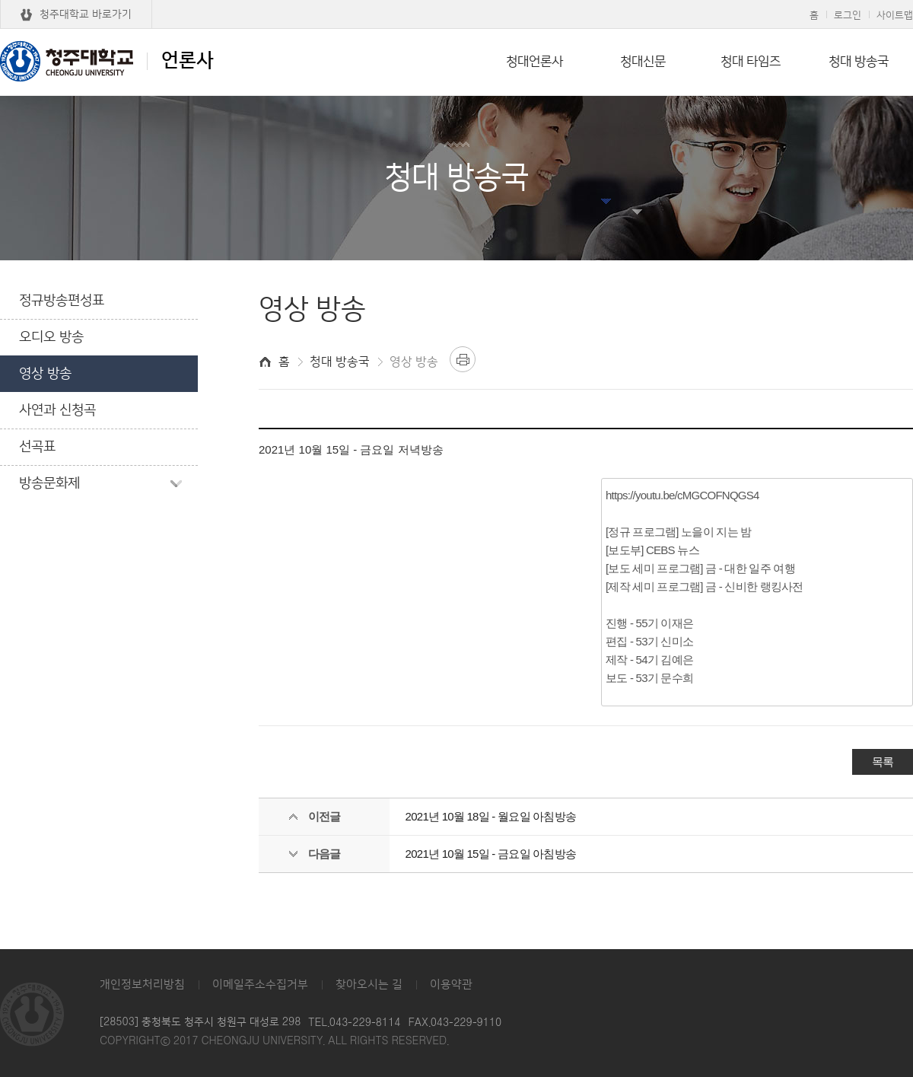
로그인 (847, 15)
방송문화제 (49, 483)
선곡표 (37, 446)
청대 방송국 (859, 62)
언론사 (107, 60)
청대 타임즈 (751, 62)
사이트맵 (894, 15)
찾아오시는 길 (369, 984)
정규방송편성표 (61, 300)
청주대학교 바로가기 (86, 14)
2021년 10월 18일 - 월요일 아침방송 (491, 816)
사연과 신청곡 (57, 410)
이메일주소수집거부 (260, 984)
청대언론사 (534, 62)
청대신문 (643, 62)
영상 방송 (45, 373)
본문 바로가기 (456, 1)
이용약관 (451, 984)
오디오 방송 (51, 337)
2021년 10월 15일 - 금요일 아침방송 (491, 853)
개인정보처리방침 (142, 984)
